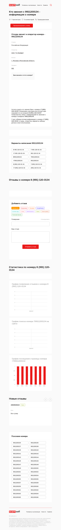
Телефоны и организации (29, 5)
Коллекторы (15, 211)
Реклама (32, 208)
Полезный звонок (16, 214)
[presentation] (30, 253)
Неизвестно (15, 208)
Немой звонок (30, 211)
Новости (39, 5)
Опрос (38, 211)
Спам (22, 211)
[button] (45, 399)
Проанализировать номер (21, 25)
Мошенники (24, 208)
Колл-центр (45, 211)
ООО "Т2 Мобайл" (17, 53)
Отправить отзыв (30, 247)
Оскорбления (40, 208)
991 (12, 68)
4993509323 (15, 405)
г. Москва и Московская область (22, 61)
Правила (45, 5)
